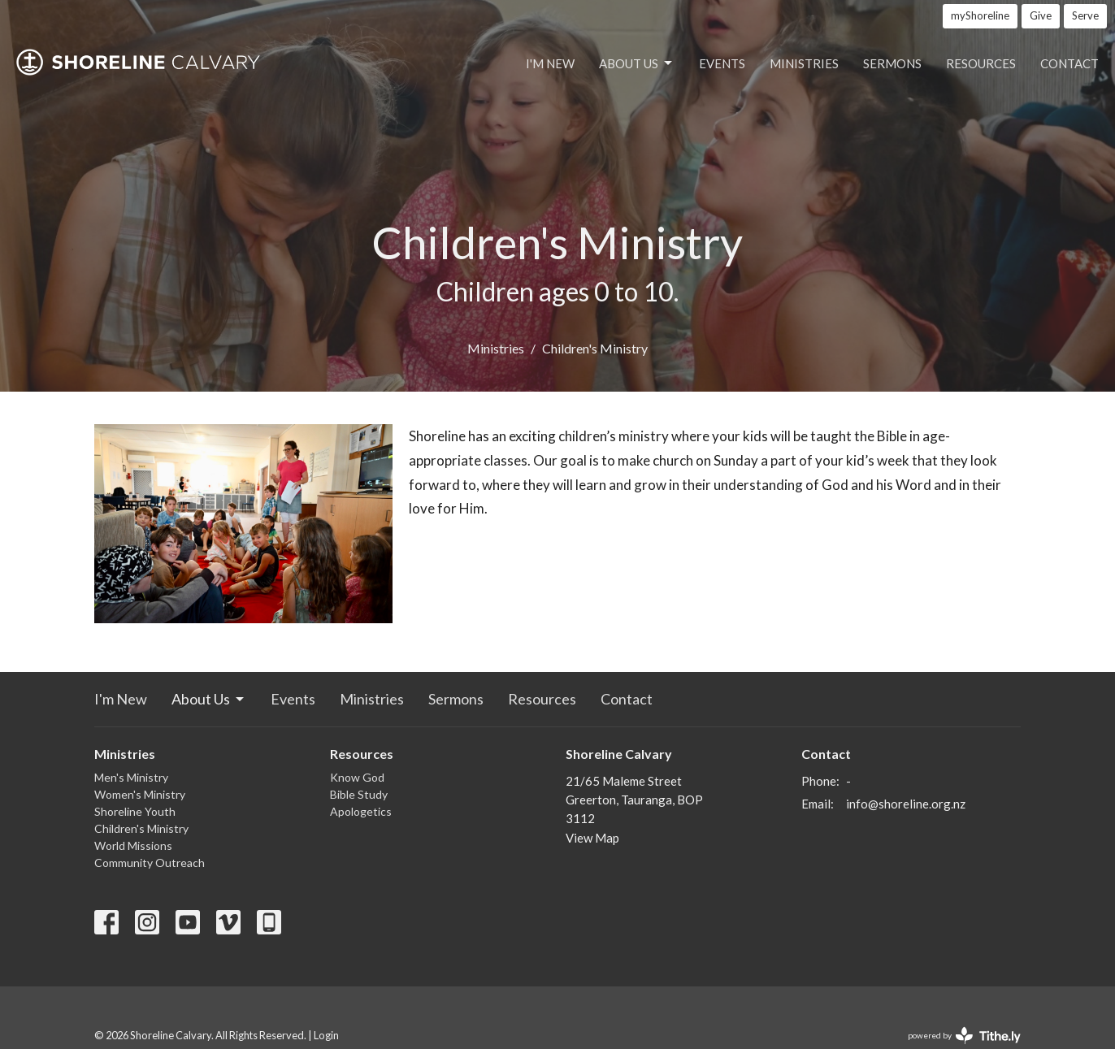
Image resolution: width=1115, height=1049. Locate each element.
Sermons (892, 63)
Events (722, 63)
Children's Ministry (141, 828)
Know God (357, 777)
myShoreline (980, 15)
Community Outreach (149, 862)
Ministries (804, 63)
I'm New (550, 63)
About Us (637, 63)
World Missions (133, 845)
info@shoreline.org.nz (905, 803)
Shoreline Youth (135, 811)
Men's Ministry (131, 777)
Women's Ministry (139, 794)
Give (1041, 15)
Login (326, 1035)
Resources (981, 63)
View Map (592, 837)
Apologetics (361, 811)
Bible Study (359, 794)
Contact (1069, 63)
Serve (1085, 15)
